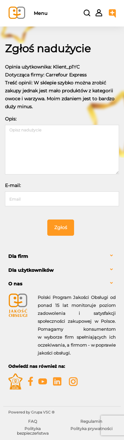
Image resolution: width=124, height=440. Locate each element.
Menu (40, 13)
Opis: (11, 119)
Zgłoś (60, 227)
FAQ (32, 421)
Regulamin (91, 421)
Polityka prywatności (91, 428)
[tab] (62, 256)
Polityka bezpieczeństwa (33, 431)
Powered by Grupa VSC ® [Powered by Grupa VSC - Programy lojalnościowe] (31, 412)
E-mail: (13, 185)
